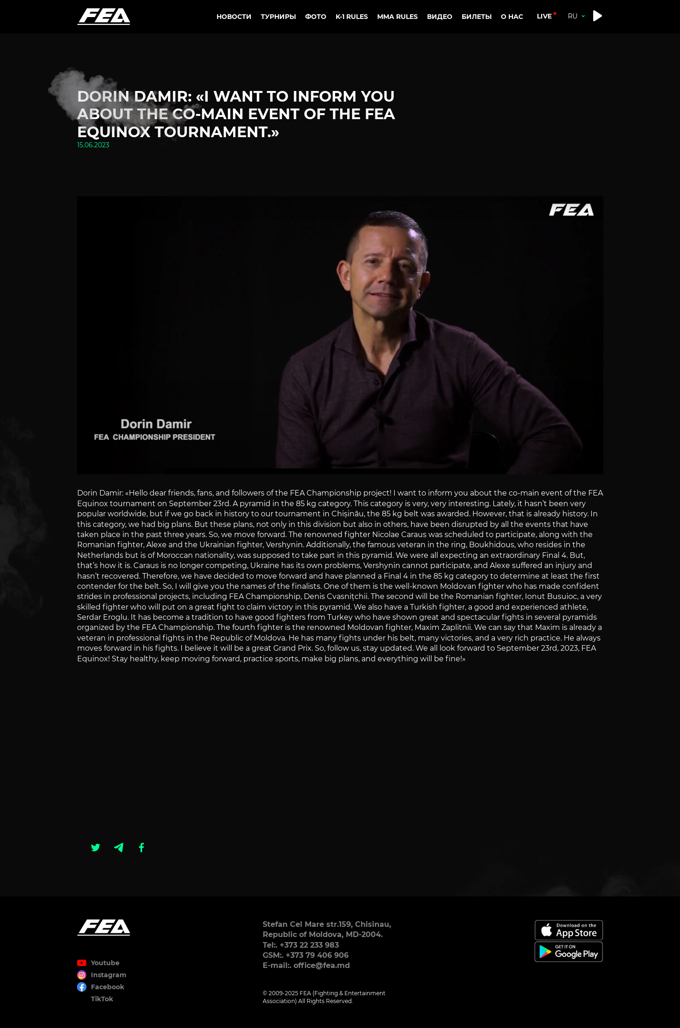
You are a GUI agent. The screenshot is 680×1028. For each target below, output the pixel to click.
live (544, 16)
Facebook (107, 987)
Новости (234, 16)
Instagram (108, 975)
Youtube (105, 963)
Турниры (278, 16)
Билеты (477, 16)
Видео (439, 16)
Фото (315, 16)
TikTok (102, 999)
